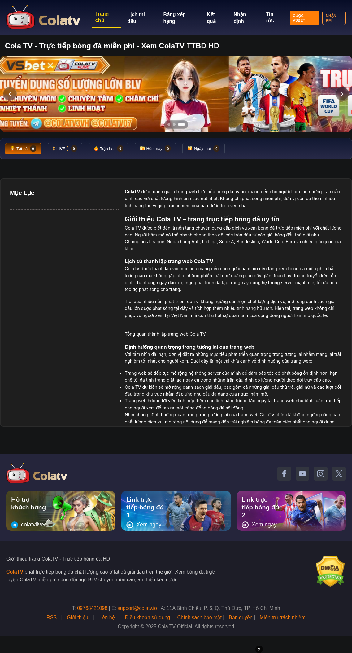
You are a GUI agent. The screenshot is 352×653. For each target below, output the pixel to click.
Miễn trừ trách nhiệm (283, 617)
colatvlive (27, 524)
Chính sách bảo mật (199, 617)
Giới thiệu (77, 617)
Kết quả (211, 18)
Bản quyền (241, 617)
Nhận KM (331, 18)
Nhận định (240, 18)
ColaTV (14, 572)
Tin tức (270, 17)
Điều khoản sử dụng (147, 617)
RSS (51, 617)
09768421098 (92, 608)
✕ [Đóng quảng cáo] (259, 649)
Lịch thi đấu (136, 18)
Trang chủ (102, 17)
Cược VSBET (299, 18)
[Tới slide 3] (181, 124)
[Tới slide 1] (168, 124)
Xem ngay (143, 524)
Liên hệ (106, 617)
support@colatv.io (137, 608)
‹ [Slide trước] (9, 93)
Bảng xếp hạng (174, 18)
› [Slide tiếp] (342, 93)
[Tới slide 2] (174, 124)
